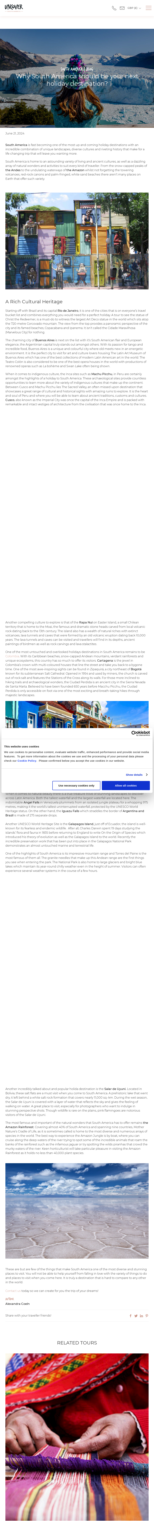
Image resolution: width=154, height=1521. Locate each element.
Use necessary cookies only (76, 785)
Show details (134, 774)
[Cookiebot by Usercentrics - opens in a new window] (134, 733)
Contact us (13, 1278)
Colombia (12, 643)
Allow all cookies (126, 785)
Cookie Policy (26, 760)
